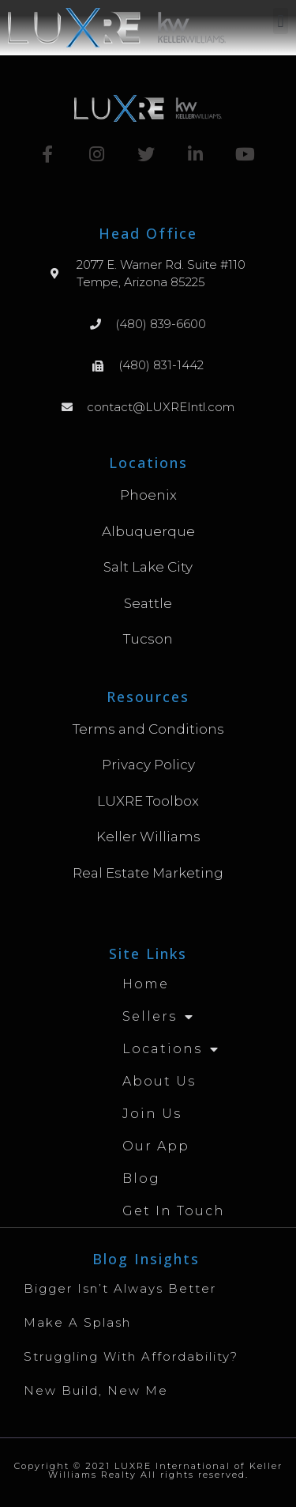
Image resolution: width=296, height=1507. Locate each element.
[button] (280, 21)
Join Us (152, 1113)
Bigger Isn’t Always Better (120, 1288)
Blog (141, 1178)
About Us (159, 1081)
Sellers (158, 1017)
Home (145, 983)
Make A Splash (77, 1322)
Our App (155, 1146)
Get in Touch (173, 1210)
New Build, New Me (96, 1390)
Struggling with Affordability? (131, 1356)
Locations (170, 1049)
